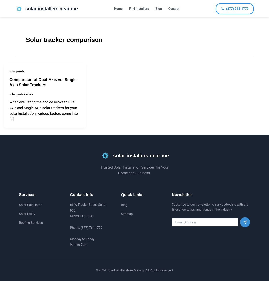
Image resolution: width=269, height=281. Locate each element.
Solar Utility (27, 214)
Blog (158, 9)
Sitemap (127, 214)
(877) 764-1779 (235, 9)
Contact (173, 9)
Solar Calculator (30, 205)
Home (118, 9)
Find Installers (139, 9)
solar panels (16, 71)
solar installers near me (51, 9)
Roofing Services (31, 223)
